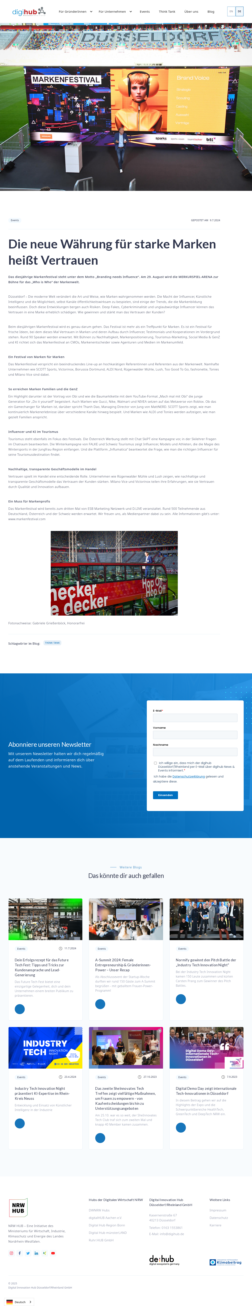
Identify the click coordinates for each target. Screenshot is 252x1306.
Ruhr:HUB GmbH (101, 1240)
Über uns (191, 11)
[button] (74, 11)
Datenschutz (219, 1218)
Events (145, 11)
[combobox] (19, 1302)
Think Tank (167, 11)
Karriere (215, 1225)
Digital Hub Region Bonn (107, 1225)
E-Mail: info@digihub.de (166, 1234)
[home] (29, 11)
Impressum (218, 1210)
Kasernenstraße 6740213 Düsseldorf (163, 1217)
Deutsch (16, 1302)
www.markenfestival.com (27, 519)
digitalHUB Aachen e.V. (105, 1218)
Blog (211, 11)
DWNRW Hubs (99, 1210)
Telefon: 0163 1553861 (166, 1228)
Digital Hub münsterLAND (108, 1233)
